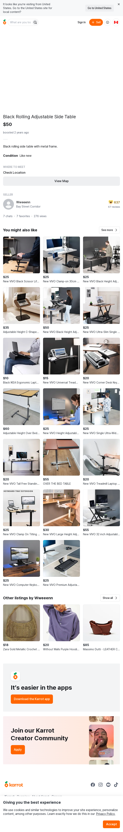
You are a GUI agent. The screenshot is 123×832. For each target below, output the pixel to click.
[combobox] (20, 22)
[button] (109, 230)
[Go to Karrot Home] (14, 784)
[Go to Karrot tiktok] (116, 784)
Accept (111, 824)
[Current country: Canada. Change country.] (116, 22)
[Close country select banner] (118, 4)
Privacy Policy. (105, 814)
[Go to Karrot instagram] (100, 784)
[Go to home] (4, 22)
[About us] (107, 22)
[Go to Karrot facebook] (93, 784)
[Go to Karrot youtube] (108, 784)
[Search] (35, 22)
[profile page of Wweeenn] (8, 204)
